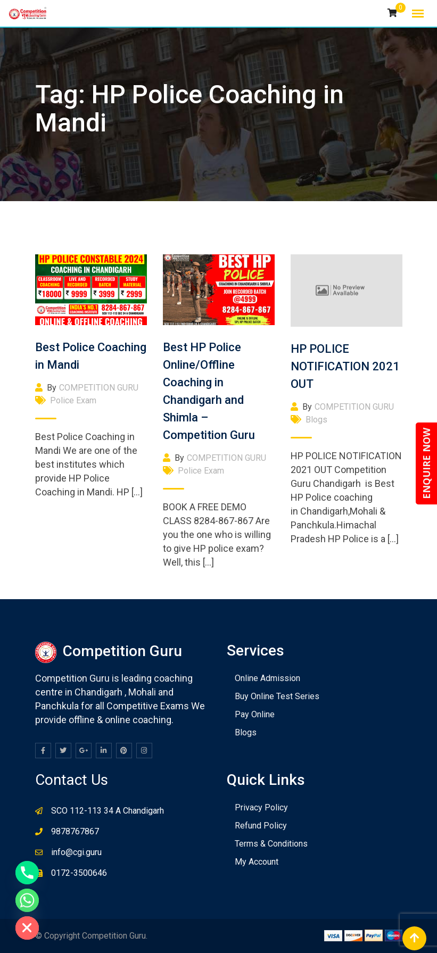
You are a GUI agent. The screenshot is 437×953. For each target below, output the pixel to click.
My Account (256, 862)
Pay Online (255, 714)
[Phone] (27, 872)
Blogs (316, 420)
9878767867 (75, 831)
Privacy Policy (261, 807)
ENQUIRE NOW (426, 463)
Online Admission (267, 678)
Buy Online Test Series (277, 696)
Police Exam (73, 400)
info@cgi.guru (76, 852)
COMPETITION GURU (98, 388)
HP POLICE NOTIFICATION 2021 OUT (345, 366)
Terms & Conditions (271, 844)
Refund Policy (261, 826)
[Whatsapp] (27, 900)
